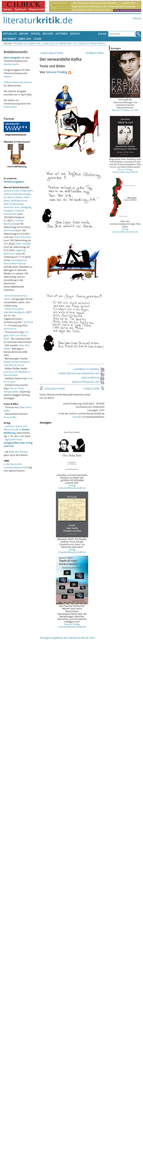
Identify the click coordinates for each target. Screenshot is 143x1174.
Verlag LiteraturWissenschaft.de (72, 487)
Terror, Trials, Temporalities (14, 390)
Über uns (24, 38)
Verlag (137, 18)
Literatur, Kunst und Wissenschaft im (17, 429)
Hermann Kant (12, 207)
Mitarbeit (9, 38)
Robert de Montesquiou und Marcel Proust (17, 363)
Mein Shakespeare (14, 204)
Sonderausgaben (14, 181)
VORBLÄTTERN (95, 53)
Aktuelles (10, 33)
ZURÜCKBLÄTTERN (51, 53)
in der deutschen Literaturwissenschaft (15, 465)
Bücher (48, 33)
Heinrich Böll (10, 194)
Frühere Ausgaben (24, 43)
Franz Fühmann (22, 237)
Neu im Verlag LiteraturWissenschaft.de (72, 625)
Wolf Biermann (19, 200)
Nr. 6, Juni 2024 (45, 43)
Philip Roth (27, 190)
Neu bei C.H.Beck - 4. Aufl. (125, 109)
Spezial (36, 33)
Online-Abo (10, 106)
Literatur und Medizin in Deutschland (17, 373)
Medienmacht (11, 64)
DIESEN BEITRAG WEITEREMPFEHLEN (81, 373)
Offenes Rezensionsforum (18, 82)
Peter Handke (23, 243)
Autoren (61, 33)
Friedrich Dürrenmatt (14, 212)
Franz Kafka (10, 417)
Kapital (7, 76)
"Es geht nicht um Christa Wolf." (16, 335)
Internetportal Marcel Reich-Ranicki (15, 261)
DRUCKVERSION (93, 377)
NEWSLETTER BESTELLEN (88, 381)
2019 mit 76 (10, 328)
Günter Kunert (12, 190)
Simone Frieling (56, 72)
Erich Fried (9, 230)
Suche (102, 33)
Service (75, 33)
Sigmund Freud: (18, 443)
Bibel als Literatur (18, 451)
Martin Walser (15, 197)
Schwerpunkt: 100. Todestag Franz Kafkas (80, 43)
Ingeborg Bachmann (15, 252)
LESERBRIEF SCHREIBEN (88, 369)
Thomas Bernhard (13, 222)
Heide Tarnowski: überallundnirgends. (15, 310)
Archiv (24, 33)
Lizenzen (77, 416)
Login (37, 38)
